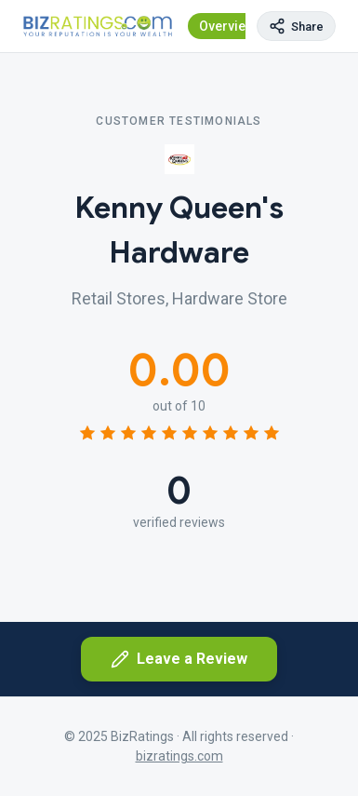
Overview (227, 26)
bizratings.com (179, 756)
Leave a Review (179, 659)
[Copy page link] (296, 26)
